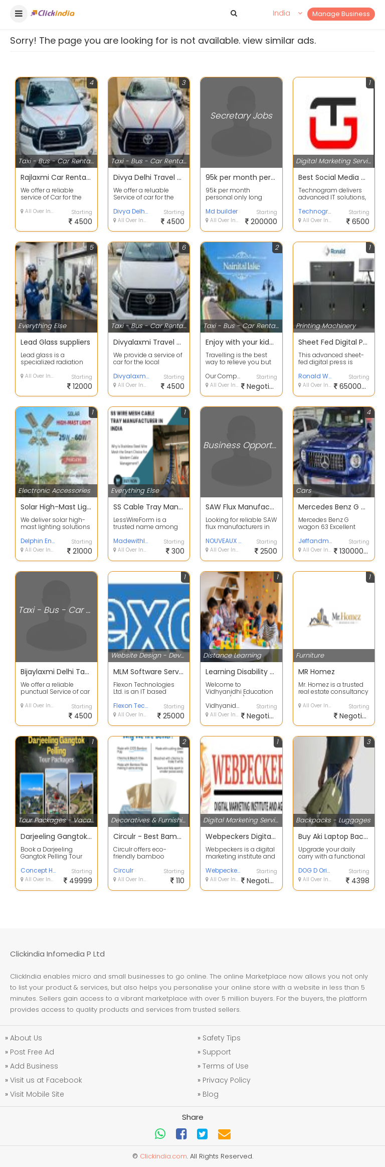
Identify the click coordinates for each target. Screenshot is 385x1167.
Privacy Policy (227, 1080)
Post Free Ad (32, 1052)
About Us (26, 1038)
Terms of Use (226, 1066)
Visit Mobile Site (37, 1094)
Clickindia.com (163, 1156)
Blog (211, 1094)
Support (217, 1052)
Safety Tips (222, 1038)
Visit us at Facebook (46, 1080)
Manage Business (341, 14)
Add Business (34, 1066)
